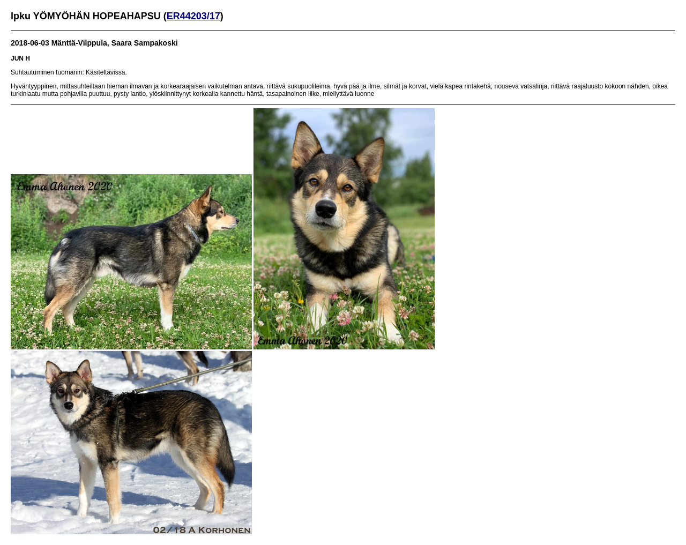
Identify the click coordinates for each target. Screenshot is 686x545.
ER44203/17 (193, 16)
